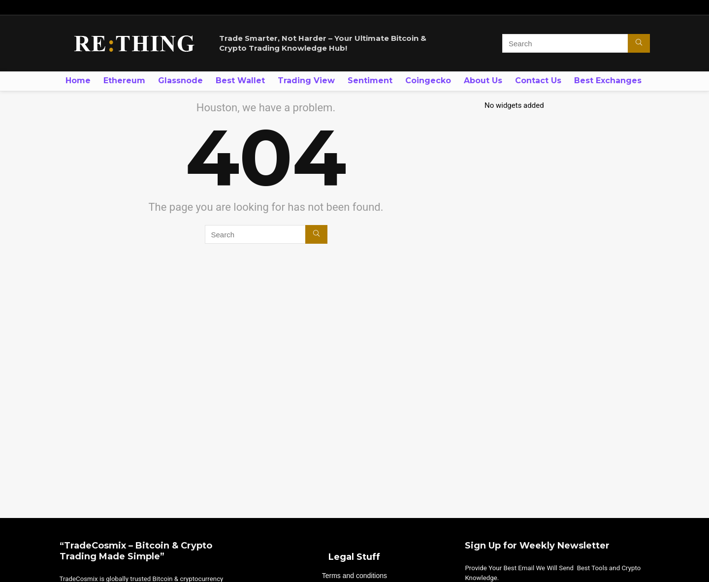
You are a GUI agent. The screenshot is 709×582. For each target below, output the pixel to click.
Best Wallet (240, 80)
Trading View (306, 80)
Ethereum (124, 80)
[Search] (639, 43)
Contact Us (538, 80)
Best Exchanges (608, 80)
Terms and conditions (354, 576)
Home (78, 80)
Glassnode (180, 80)
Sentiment (370, 80)
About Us (483, 80)
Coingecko (428, 80)
